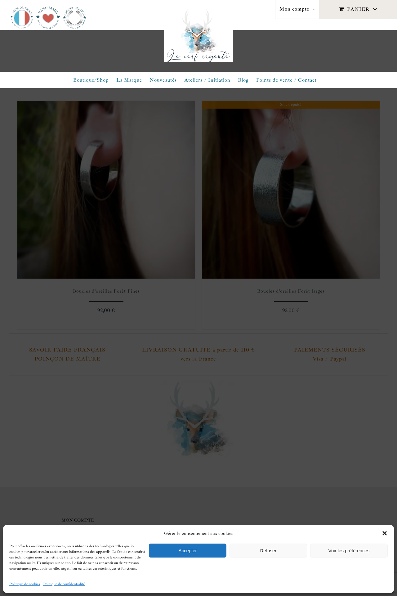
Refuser (268, 550)
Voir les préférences (349, 550)
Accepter (187, 550)
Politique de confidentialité (64, 584)
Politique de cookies (24, 584)
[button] (384, 533)
